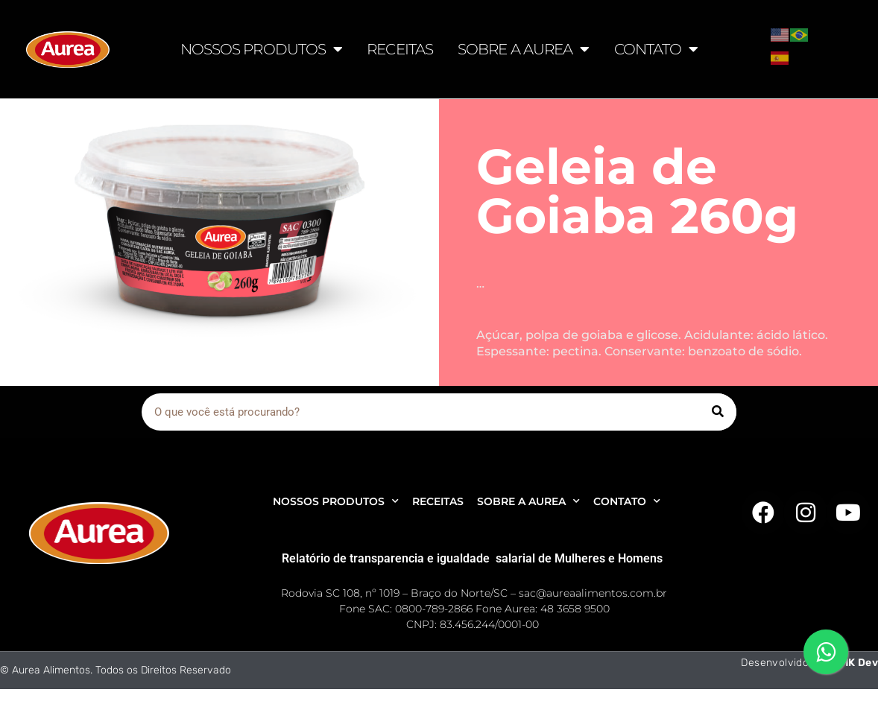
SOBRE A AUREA (523, 49)
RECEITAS (400, 49)
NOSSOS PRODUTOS (261, 49)
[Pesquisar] (717, 412)
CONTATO (656, 49)
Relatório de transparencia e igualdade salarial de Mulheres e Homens (472, 558)
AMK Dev (855, 662)
